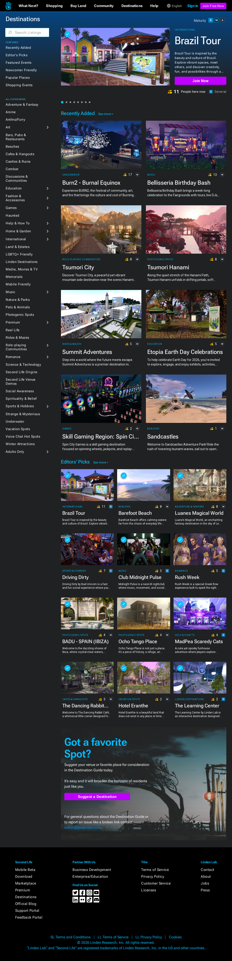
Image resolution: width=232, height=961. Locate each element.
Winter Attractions (20, 444)
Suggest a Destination (97, 796)
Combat (12, 169)
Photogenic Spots (20, 315)
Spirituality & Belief (21, 399)
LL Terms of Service (113, 937)
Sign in (192, 6)
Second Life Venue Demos (21, 382)
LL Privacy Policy (148, 937)
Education (14, 188)
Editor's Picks (16, 55)
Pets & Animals (18, 307)
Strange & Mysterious (23, 414)
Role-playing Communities (16, 347)
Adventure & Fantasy (22, 105)
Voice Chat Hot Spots (23, 436)
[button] (28, 5)
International (16, 239)
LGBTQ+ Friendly (19, 254)
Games (11, 208)
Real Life (13, 330)
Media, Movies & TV (22, 269)
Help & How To (18, 223)
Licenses (148, 890)
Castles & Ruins (18, 161)
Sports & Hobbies (20, 406)
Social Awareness (20, 391)
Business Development (91, 870)
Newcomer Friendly (21, 70)
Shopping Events (19, 85)
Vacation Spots (18, 429)
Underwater (15, 421)
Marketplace (25, 883)
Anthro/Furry (15, 120)
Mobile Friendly (18, 284)
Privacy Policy (152, 876)
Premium (13, 322)
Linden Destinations (22, 262)
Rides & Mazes (17, 338)
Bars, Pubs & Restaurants (16, 137)
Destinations (26, 897)
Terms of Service (155, 870)
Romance (13, 357)
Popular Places (18, 78)
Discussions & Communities (17, 178)
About (206, 876)
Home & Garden (18, 231)
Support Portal (27, 910)
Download (23, 876)
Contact (207, 870)
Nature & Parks (18, 300)
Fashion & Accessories (15, 198)
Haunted (12, 215)
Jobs (205, 883)
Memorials (14, 277)
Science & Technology (23, 365)
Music (10, 292)
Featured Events (18, 63)
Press (205, 890)
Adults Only (15, 452)
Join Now (200, 81)
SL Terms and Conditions (71, 937)
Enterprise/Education (90, 876)
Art (8, 127)
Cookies (175, 937)
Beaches (12, 147)
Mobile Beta (25, 870)
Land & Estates (17, 247)
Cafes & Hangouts (20, 154)
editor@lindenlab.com (82, 827)
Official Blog (25, 904)
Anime (11, 112)
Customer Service (156, 883)
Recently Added (18, 48)
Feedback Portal (29, 917)
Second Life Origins (21, 372)
